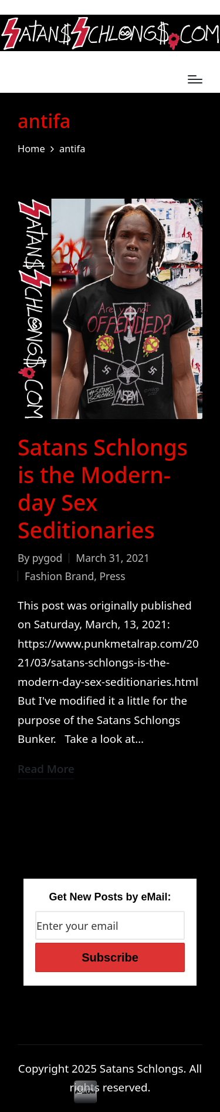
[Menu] (195, 79)
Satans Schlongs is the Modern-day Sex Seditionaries (103, 488)
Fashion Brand (59, 576)
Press (112, 576)
